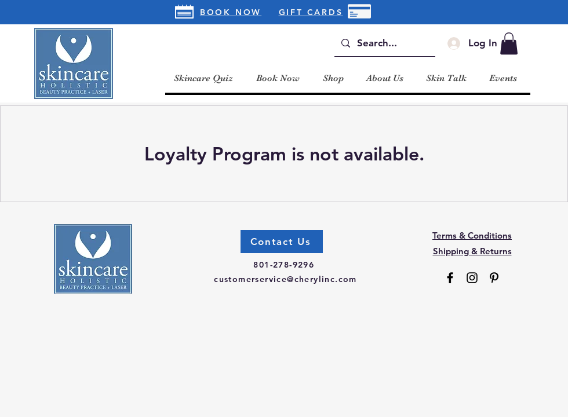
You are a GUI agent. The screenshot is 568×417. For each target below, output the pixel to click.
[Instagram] (472, 277)
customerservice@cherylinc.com (285, 279)
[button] (509, 43)
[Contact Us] (282, 241)
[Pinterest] (494, 277)
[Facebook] (450, 277)
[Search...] (384, 43)
